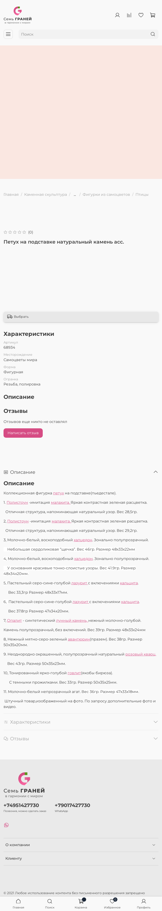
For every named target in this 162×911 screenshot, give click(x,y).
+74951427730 (21, 805)
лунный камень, (72, 620)
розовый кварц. (140, 654)
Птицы (142, 194)
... (75, 195)
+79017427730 (72, 805)
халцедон (83, 540)
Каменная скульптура (45, 194)
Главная (11, 194)
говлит (74, 673)
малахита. (61, 502)
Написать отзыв (23, 433)
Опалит (14, 620)
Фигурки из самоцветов (106, 194)
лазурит (79, 583)
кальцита (129, 583)
